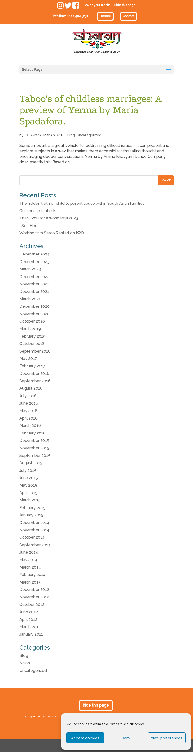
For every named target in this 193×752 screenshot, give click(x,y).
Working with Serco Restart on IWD (51, 233)
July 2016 (28, 396)
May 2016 (28, 410)
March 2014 (30, 567)
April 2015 (28, 492)
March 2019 (30, 328)
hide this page (96, 705)
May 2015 (28, 485)
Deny (125, 738)
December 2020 (34, 306)
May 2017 (28, 358)
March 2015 (30, 500)
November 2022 (34, 284)
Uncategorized (89, 135)
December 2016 (34, 373)
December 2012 (34, 589)
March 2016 (30, 425)
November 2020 (34, 314)
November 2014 (34, 530)
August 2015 (30, 462)
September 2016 (35, 381)
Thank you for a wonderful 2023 (48, 218)
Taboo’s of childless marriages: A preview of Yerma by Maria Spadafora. (90, 110)
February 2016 (32, 433)
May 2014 (28, 559)
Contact (128, 16)
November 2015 (34, 448)
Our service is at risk (37, 210)
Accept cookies (85, 738)
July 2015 (27, 470)
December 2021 (34, 291)
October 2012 (31, 604)
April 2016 (28, 418)
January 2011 (31, 634)
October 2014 (32, 537)
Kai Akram (33, 135)
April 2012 (28, 619)
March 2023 (30, 269)
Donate (105, 16)
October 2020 (32, 321)
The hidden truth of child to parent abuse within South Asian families (81, 203)
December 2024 (34, 254)
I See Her (27, 225)
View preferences (166, 738)
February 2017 (32, 366)
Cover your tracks (96, 5)
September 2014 (35, 545)
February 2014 (32, 574)
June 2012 (28, 612)
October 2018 (32, 343)
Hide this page (125, 5)
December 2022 (34, 276)
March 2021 (30, 299)
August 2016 (30, 388)
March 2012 (30, 627)
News (24, 663)
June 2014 (28, 552)
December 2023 (34, 261)
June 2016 (28, 403)
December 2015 (34, 440)
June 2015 (28, 477)
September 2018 (35, 351)
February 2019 (32, 336)
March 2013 (30, 582)
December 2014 (34, 522)
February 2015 (32, 507)
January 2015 (31, 515)
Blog (71, 135)
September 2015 (34, 455)
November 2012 (34, 597)
